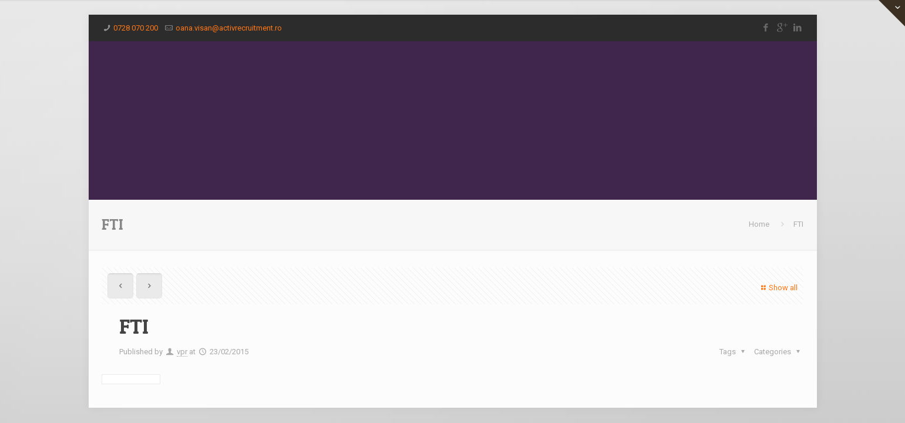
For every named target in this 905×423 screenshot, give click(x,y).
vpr (182, 351)
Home (759, 224)
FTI (798, 224)
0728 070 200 (135, 28)
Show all (778, 287)
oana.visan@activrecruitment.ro (229, 28)
